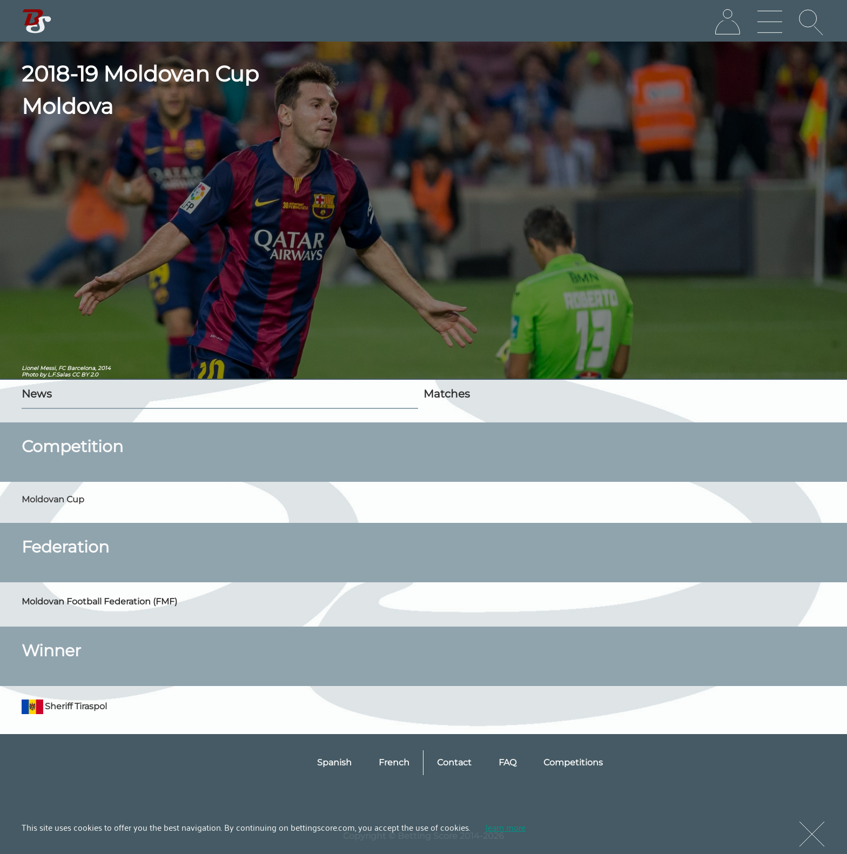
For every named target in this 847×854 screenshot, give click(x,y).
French (394, 762)
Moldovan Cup (53, 499)
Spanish (334, 762)
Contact (454, 762)
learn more (506, 827)
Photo (30, 374)
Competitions (573, 762)
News (37, 393)
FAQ (507, 762)
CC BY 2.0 (85, 374)
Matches (447, 393)
